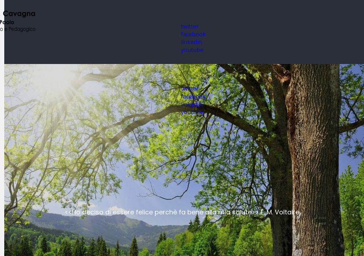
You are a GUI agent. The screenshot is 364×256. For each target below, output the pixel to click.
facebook (193, 34)
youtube (192, 50)
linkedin (191, 42)
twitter (190, 26)
